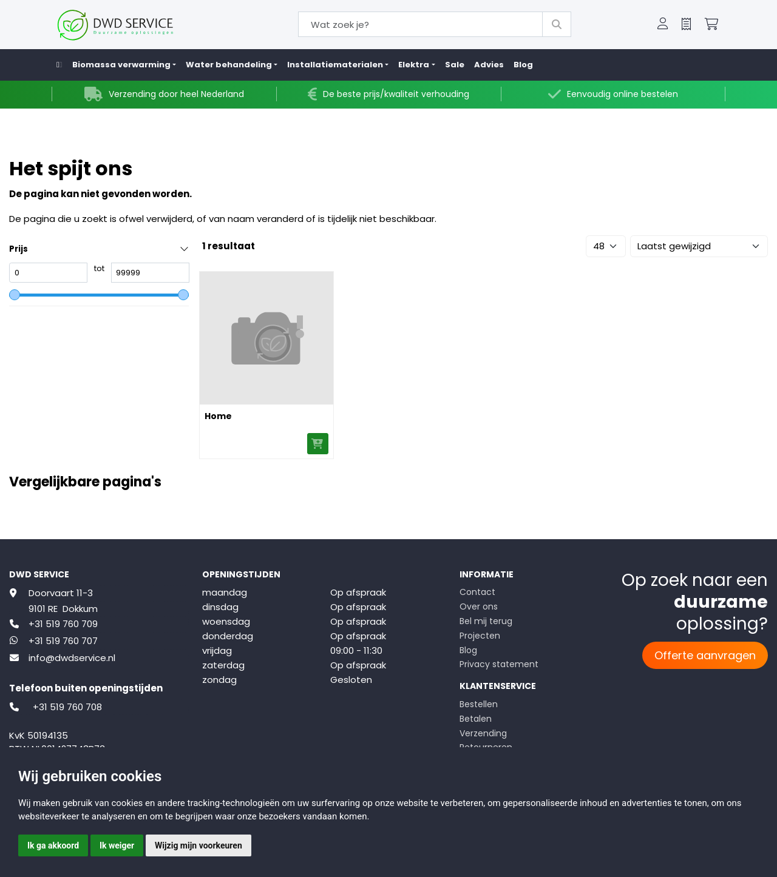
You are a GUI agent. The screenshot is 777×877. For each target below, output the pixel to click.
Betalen (476, 719)
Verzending (483, 733)
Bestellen (479, 704)
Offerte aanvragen (705, 655)
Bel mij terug (486, 621)
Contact (477, 592)
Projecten (480, 636)
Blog (523, 64)
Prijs (18, 249)
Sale (454, 64)
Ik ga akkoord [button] (53, 845)
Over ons (479, 606)
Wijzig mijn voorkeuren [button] (198, 845)
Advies (489, 64)
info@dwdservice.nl (72, 657)
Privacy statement (499, 664)
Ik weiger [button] (117, 845)
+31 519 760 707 (63, 640)
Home (218, 416)
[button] (662, 25)
